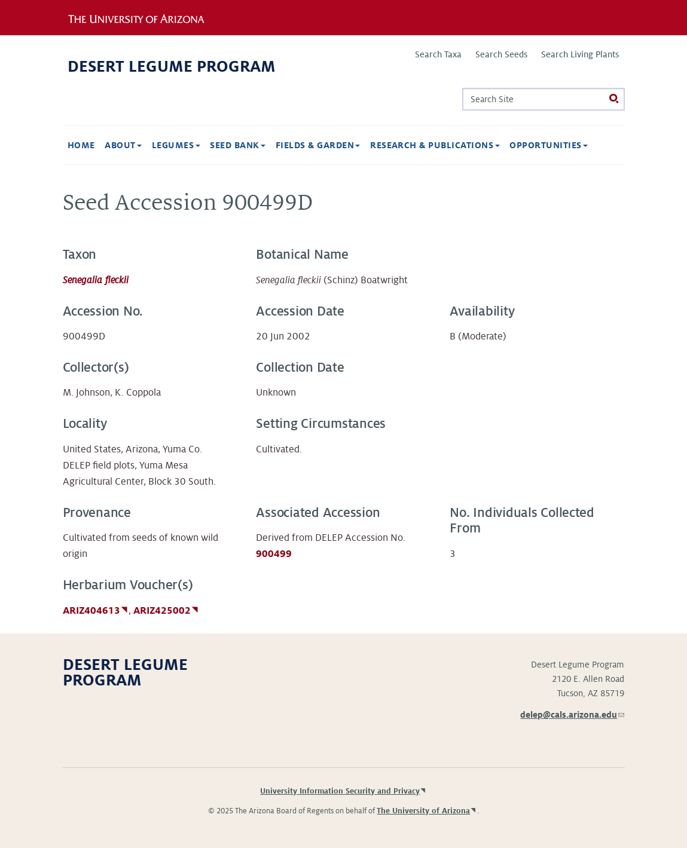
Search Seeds (501, 54)
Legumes (176, 145)
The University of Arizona (423, 811)
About (123, 145)
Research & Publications (435, 145)
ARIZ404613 (91, 610)
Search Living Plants (580, 54)
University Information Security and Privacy (340, 791)
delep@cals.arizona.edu (572, 715)
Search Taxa (438, 54)
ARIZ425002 (162, 610)
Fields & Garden (318, 145)
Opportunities (548, 145)
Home (81, 145)
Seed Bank (237, 145)
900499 (274, 554)
